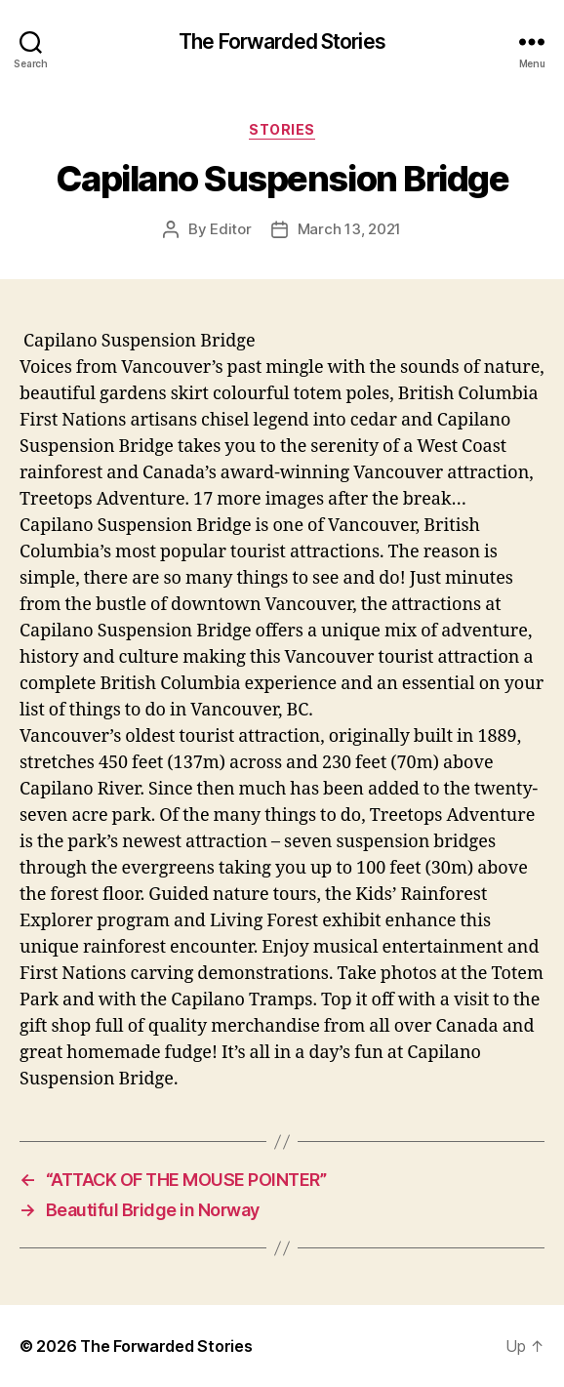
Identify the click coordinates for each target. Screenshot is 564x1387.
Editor (230, 229)
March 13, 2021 (349, 229)
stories (282, 129)
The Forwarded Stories (282, 41)
